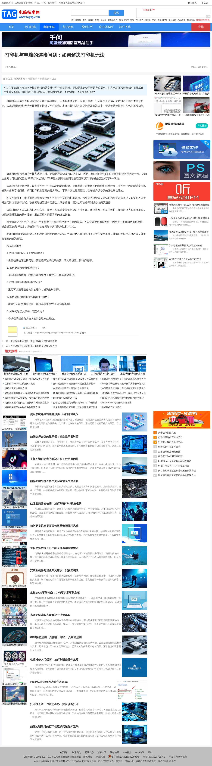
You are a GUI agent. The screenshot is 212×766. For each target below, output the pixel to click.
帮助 (150, 752)
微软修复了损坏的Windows (14, 527)
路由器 (91, 20)
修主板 (148, 20)
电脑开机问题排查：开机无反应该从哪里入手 (124, 379)
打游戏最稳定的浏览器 (169, 451)
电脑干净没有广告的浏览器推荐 (173, 466)
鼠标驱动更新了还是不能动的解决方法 (177, 475)
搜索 (116, 12)
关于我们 (63, 752)
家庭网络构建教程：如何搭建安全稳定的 (196, 93)
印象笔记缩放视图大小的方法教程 (185, 245)
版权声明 (101, 752)
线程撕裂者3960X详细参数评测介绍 (22, 407)
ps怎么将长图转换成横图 (14, 703)
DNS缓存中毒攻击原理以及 (14, 566)
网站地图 (114, 752)
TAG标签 (127, 752)
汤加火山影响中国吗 (14, 507)
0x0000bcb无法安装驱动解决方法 (174, 461)
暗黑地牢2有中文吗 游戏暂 (14, 605)
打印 (44, 328)
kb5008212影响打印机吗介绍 (14, 684)
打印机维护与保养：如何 (103, 373)
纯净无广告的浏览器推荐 (170, 456)
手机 (84, 20)
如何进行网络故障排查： (45, 373)
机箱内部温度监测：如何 (16, 373)
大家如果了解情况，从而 (14, 546)
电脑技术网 (19, 78)
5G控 (126, 20)
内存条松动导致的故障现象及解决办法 (177, 470)
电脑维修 (32, 78)
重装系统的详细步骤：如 (132, 373)
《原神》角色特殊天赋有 (14, 625)
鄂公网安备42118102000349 (124, 757)
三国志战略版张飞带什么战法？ (196, 115)
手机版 (204, 2)
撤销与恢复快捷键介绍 (16, 388)
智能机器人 (112, 20)
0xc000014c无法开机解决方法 (116, 402)
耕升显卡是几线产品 (14, 664)
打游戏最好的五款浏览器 (170, 437)
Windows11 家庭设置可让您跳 (14, 488)
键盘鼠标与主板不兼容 (169, 447)
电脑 (97, 20)
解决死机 (191, 20)
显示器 (103, 20)
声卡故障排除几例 (167, 432)
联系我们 (76, 752)
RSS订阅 (139, 752)
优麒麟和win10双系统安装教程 (20, 383)
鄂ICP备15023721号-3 (154, 757)
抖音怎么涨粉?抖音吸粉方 (14, 468)
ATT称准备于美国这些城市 (14, 429)
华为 (154, 20)
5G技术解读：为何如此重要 (14, 448)
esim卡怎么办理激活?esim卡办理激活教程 (168, 93)
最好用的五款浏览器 (112, 407)
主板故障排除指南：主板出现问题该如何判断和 (33, 341)
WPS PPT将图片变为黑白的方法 (185, 259)
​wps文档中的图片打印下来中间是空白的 (168, 115)
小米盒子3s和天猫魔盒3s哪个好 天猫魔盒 (189, 218)
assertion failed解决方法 (65, 398)
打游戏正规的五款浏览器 (170, 442)
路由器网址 (162, 20)
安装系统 (172, 20)
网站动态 (89, 752)
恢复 (132, 20)
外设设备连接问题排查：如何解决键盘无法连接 (33, 346)
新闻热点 (192, 2)
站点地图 (100, 757)
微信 (121, 20)
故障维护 (13, 67)
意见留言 (87, 757)
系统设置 (181, 20)
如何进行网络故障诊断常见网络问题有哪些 (123, 398)
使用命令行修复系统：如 (74, 373)
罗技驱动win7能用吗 (14, 644)
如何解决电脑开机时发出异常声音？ (71, 388)
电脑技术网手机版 (178, 757)
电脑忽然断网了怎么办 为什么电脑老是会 (189, 204)
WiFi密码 (139, 20)
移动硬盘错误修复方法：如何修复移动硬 (189, 232)
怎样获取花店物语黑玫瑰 (14, 586)
